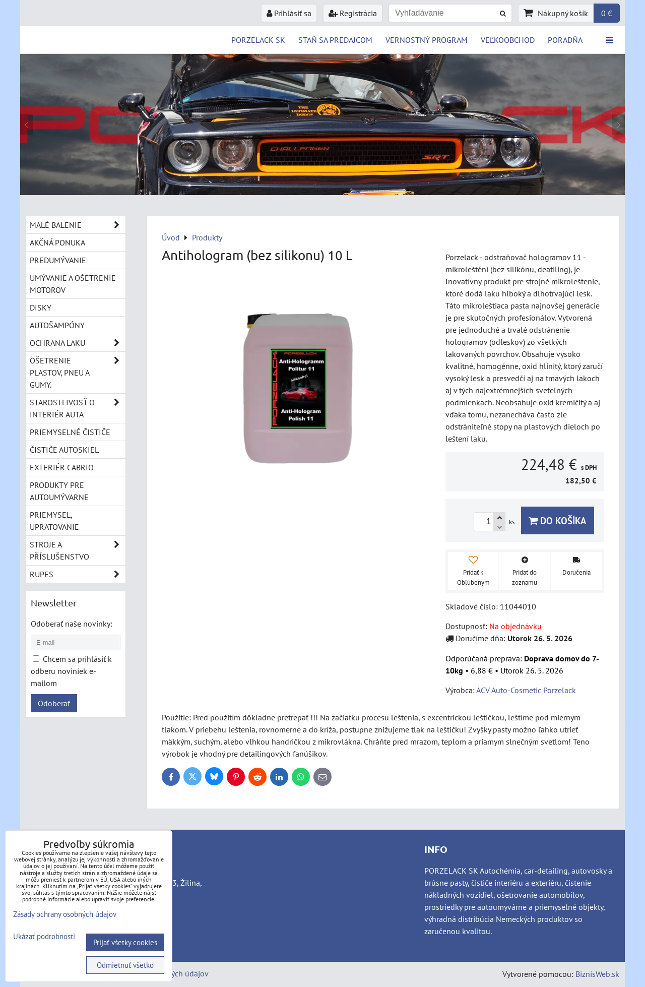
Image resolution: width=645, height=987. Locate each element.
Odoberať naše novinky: (71, 624)
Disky (40, 307)
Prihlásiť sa (289, 13)
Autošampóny (57, 325)
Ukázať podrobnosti (44, 937)
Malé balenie (77, 224)
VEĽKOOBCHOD (508, 40)
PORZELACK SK (258, 40)
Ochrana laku (77, 342)
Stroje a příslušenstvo (77, 550)
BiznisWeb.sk (597, 974)
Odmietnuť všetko (125, 965)
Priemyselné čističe (70, 432)
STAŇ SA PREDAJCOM (335, 40)
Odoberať (54, 703)
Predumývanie (58, 260)
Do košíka (558, 520)
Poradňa (565, 40)
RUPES (77, 574)
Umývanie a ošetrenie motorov (73, 284)
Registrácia (353, 13)
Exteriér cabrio (62, 467)
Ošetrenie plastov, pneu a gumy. (77, 372)
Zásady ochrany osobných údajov (64, 914)
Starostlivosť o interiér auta (77, 408)
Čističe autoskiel (64, 450)
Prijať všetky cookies (125, 942)
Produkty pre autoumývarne (59, 491)
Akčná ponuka (57, 242)
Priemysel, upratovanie (54, 521)
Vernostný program (426, 40)
